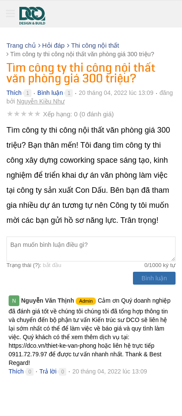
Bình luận (50, 92)
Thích (14, 92)
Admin (86, 301)
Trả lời (48, 371)
